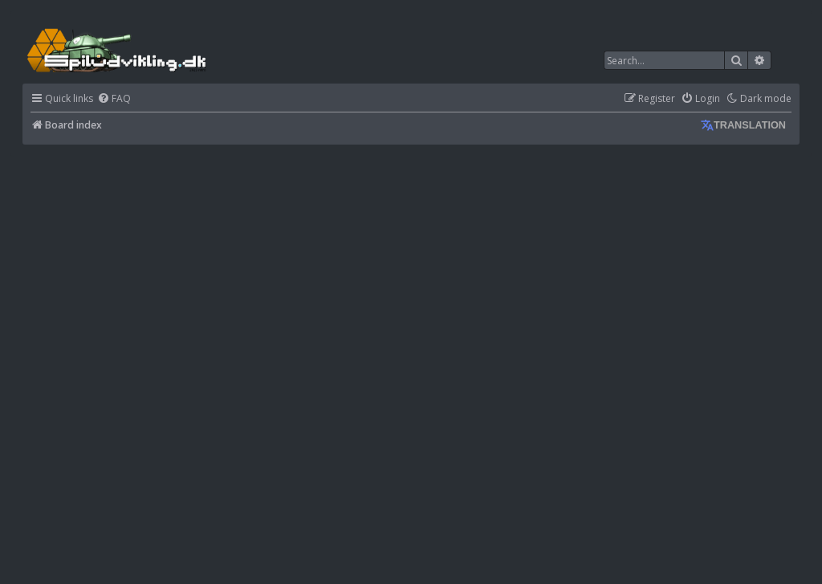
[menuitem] (114, 99)
